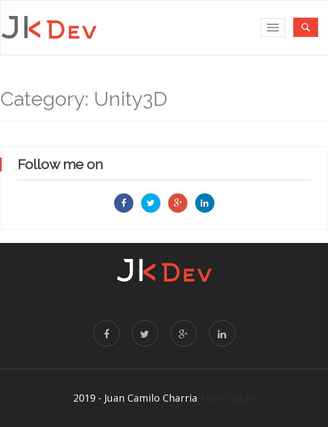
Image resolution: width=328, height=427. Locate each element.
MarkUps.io (227, 397)
